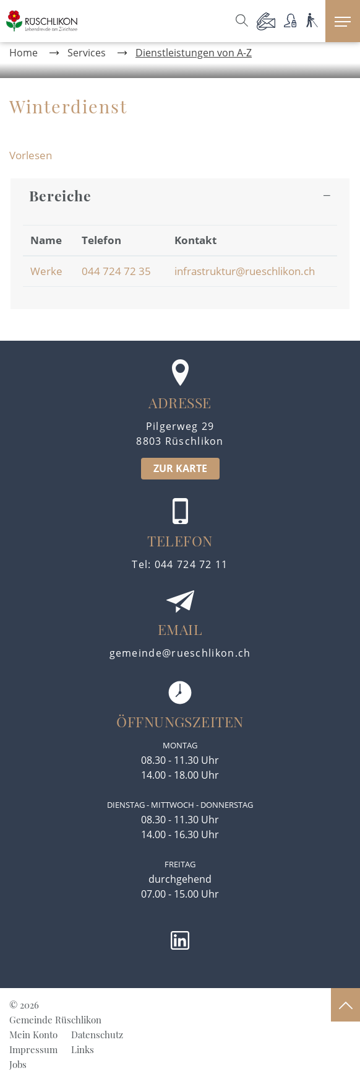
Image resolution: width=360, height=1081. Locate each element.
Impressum (33, 1049)
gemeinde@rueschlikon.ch (180, 653)
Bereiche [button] (60, 195)
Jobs (18, 1064)
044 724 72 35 (116, 271)
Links (82, 1049)
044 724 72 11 (191, 564)
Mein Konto (33, 1034)
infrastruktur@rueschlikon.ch (244, 271)
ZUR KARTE (180, 468)
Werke (46, 271)
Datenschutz (97, 1034)
